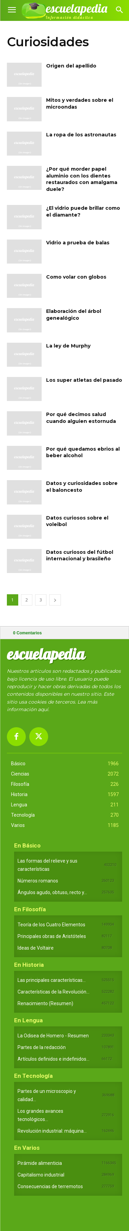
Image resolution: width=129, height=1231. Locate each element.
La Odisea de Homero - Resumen (53, 1035)
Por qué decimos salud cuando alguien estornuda (81, 417)
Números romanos (38, 880)
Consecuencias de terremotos (50, 1186)
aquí (43, 709)
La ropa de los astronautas (81, 135)
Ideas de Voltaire (36, 948)
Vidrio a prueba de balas (77, 243)
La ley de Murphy (68, 346)
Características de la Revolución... (53, 992)
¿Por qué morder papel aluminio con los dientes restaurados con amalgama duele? (81, 179)
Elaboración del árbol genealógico (73, 314)
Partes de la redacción (42, 1047)
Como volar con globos (76, 277)
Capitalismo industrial (41, 1175)
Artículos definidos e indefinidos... (53, 1059)
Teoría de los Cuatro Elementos (51, 924)
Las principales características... (52, 980)
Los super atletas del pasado (84, 380)
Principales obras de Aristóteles (52, 936)
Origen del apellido (71, 66)
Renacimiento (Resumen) (45, 1003)
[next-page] (55, 600)
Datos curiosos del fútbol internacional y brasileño (79, 555)
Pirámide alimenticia (40, 1163)
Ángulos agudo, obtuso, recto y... (52, 892)
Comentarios (27, 633)
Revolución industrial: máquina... (52, 1131)
